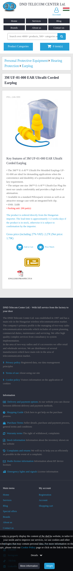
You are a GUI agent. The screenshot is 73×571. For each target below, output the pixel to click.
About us (36, 27)
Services (36, 20)
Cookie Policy (28, 547)
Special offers (10, 511)
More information (29, 566)
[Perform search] (61, 36)
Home (14, 20)
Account (43, 500)
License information (30, 471)
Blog (58, 20)
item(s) (55, 46)
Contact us (59, 27)
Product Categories (18, 46)
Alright (49, 566)
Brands (14, 27)
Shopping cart (46, 505)
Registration (45, 494)
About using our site (21, 372)
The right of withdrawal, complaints (31, 433)
